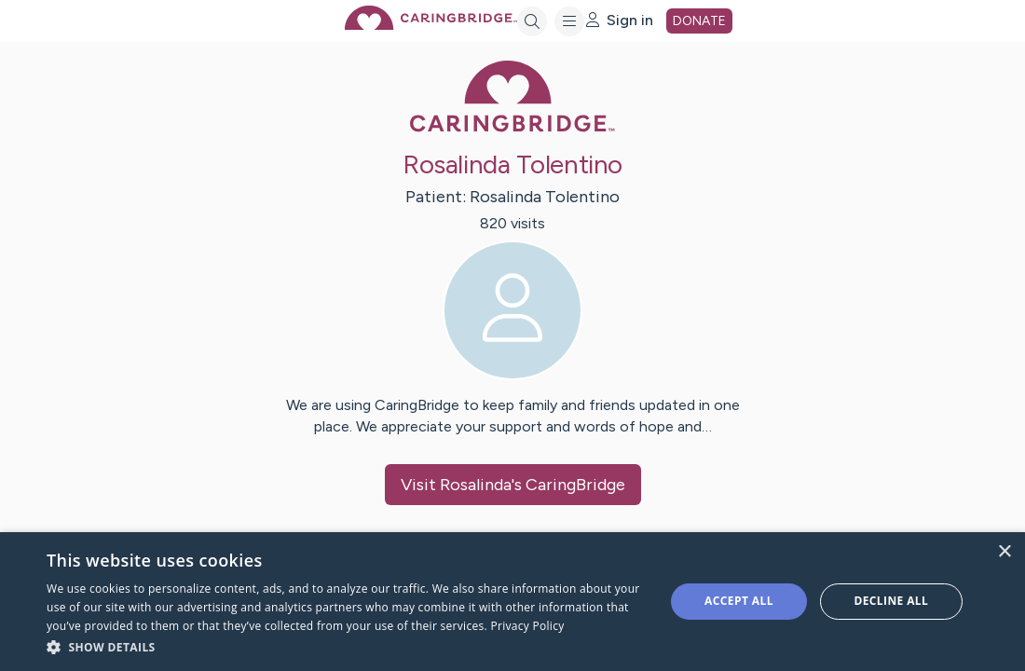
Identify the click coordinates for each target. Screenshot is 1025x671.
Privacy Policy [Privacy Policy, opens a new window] (527, 626)
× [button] (1004, 552)
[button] (347, 646)
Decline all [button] (891, 601)
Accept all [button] (738, 601)
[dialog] (512, 601)
